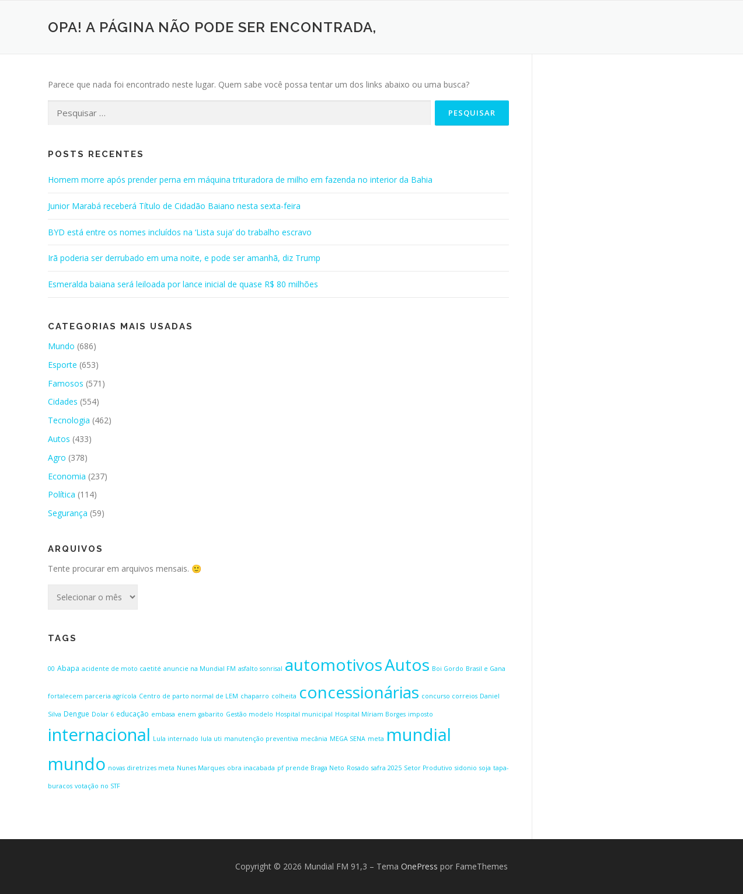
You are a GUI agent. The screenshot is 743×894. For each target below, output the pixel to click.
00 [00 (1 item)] (51, 669)
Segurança (68, 513)
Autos (59, 438)
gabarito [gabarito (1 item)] (211, 714)
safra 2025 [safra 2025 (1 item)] (386, 768)
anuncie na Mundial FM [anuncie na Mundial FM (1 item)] (199, 669)
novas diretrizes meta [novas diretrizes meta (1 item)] (141, 768)
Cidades (63, 401)
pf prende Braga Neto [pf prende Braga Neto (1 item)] (310, 768)
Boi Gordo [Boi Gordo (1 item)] (447, 669)
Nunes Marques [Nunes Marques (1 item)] (201, 768)
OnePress (419, 866)
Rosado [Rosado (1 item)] (358, 768)
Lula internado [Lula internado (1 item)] (175, 739)
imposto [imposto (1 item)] (420, 714)
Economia (67, 476)
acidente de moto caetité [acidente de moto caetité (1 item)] (121, 669)
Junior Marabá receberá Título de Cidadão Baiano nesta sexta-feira (174, 205)
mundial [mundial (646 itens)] (418, 734)
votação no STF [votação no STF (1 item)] (97, 786)
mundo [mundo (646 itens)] (77, 763)
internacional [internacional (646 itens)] (99, 734)
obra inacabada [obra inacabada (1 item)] (251, 768)
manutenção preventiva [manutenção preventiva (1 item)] (261, 739)
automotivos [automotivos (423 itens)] (333, 664)
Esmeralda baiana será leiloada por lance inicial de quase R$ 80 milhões (183, 284)
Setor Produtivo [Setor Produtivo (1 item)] (428, 768)
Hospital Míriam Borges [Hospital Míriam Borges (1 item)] (370, 714)
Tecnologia (69, 420)
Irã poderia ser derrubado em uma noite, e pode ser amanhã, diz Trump (184, 257)
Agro (57, 457)
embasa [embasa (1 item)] (163, 714)
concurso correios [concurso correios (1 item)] (449, 696)
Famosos (65, 383)
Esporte (62, 364)
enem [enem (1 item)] (186, 714)
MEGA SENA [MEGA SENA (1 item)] (347, 739)
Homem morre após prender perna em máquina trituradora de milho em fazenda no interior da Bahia (240, 179)
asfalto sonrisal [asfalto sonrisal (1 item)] (260, 669)
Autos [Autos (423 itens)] (407, 664)
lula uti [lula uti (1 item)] (211, 739)
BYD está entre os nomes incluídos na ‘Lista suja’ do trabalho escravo (180, 232)
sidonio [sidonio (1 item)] (466, 768)
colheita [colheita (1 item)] (283, 696)
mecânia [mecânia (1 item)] (314, 739)
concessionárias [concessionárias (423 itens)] (359, 692)
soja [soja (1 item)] (485, 768)
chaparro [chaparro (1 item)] (254, 696)
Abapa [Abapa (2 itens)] (68, 668)
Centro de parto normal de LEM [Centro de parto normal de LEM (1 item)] (188, 696)
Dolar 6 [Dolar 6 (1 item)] (103, 714)
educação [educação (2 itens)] (132, 714)
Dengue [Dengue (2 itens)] (76, 714)
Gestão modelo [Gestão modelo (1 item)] (249, 714)
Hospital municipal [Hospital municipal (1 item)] (304, 714)
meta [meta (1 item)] (376, 739)
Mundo (61, 346)
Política (61, 494)
